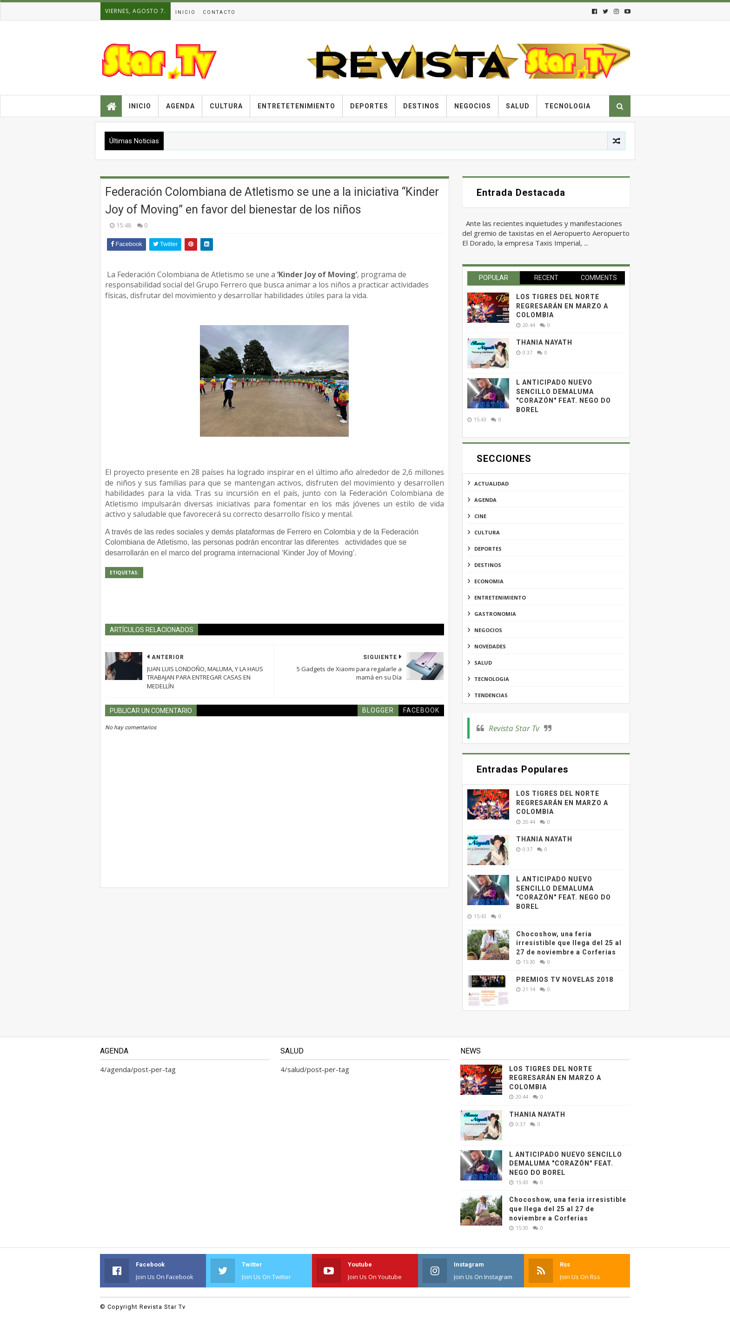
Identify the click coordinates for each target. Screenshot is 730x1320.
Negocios (472, 106)
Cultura (226, 106)
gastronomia (495, 613)
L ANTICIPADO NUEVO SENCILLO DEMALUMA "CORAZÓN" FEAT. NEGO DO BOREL (565, 1163)
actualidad (491, 483)
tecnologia (491, 678)
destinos (487, 564)
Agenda (180, 106)
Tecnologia (567, 106)
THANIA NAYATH (544, 342)
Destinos (421, 106)
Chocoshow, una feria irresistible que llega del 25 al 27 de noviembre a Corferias (569, 943)
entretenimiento (500, 597)
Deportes (369, 106)
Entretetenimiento (296, 106)
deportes (488, 548)
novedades (490, 646)
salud (483, 662)
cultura (487, 532)
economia (489, 581)
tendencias (491, 695)
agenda (485, 499)
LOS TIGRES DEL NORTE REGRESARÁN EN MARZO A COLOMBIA (562, 306)
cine (480, 516)
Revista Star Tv (514, 728)
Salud (518, 106)
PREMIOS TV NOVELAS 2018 (564, 979)
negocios (488, 630)
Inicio (185, 12)
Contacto (219, 12)
